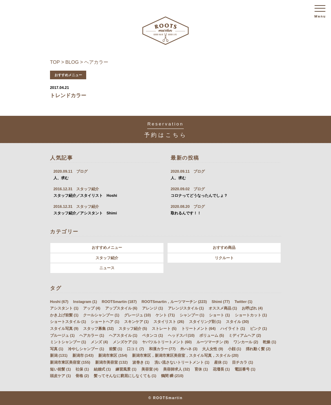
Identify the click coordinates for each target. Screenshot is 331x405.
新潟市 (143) (83, 355)
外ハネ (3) (189, 349)
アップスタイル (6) (121, 308)
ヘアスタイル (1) (123, 335)
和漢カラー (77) (162, 349)
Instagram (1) (85, 302)
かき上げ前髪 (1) (64, 315)
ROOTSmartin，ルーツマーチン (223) (174, 302)
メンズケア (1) (125, 342)
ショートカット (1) (251, 315)
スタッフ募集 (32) (98, 328)
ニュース (106, 268)
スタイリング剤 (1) (205, 322)
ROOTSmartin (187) (119, 302)
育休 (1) (201, 369)
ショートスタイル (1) (68, 322)
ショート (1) (219, 315)
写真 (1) (56, 349)
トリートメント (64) (198, 328)
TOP (55, 62)
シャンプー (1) (192, 315)
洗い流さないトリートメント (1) (182, 362)
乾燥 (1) (269, 342)
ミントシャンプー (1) (68, 342)
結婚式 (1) (102, 369)
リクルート (224, 258)
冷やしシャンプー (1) (86, 349)
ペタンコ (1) (152, 335)
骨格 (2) (82, 376)
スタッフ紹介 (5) (133, 328)
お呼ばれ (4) (252, 308)
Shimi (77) (221, 302)
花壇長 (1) (221, 369)
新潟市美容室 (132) (111, 362)
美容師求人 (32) (176, 369)
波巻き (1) (141, 362)
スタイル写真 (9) (64, 328)
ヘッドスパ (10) (181, 335)
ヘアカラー (96, 62)
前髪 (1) (115, 349)
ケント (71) (165, 315)
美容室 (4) (150, 369)
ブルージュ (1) (62, 335)
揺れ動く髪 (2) (258, 349)
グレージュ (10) (137, 315)
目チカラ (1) (242, 362)
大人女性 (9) (212, 349)
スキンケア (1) (136, 322)
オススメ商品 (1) (223, 308)
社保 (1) (82, 369)
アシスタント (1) (64, 308)
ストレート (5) (164, 328)
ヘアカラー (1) (91, 335)
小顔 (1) (234, 349)
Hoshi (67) (59, 302)
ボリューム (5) (211, 335)
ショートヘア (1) (105, 322)
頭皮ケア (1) (60, 376)
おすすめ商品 (224, 247)
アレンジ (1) (152, 308)
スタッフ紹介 (107, 258)
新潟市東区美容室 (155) (70, 362)
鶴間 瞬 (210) (172, 376)
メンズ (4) (99, 342)
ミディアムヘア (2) (245, 335)
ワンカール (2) (245, 342)
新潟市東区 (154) (112, 355)
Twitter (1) (243, 302)
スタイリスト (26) (168, 322)
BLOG (72, 62)
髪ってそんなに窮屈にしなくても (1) (125, 376)
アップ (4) (91, 308)
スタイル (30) (237, 322)
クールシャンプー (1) (101, 315)
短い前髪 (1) (60, 369)
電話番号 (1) (244, 369)
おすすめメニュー (107, 247)
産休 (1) (221, 362)
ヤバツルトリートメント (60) (167, 342)
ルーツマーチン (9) (213, 342)
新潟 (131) (59, 355)
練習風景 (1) (126, 369)
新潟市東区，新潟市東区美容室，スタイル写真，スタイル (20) (185, 355)
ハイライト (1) (232, 328)
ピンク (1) (258, 328)
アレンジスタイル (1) (186, 308)
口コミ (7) (135, 349)
